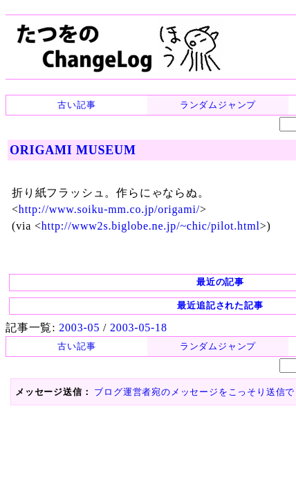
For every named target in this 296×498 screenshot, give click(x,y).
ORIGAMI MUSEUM (69, 149)
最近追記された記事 (148, 284)
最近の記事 (148, 260)
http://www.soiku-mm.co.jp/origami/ (99, 198)
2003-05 (73, 305)
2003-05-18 (127, 305)
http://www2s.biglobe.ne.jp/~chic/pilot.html (135, 212)
